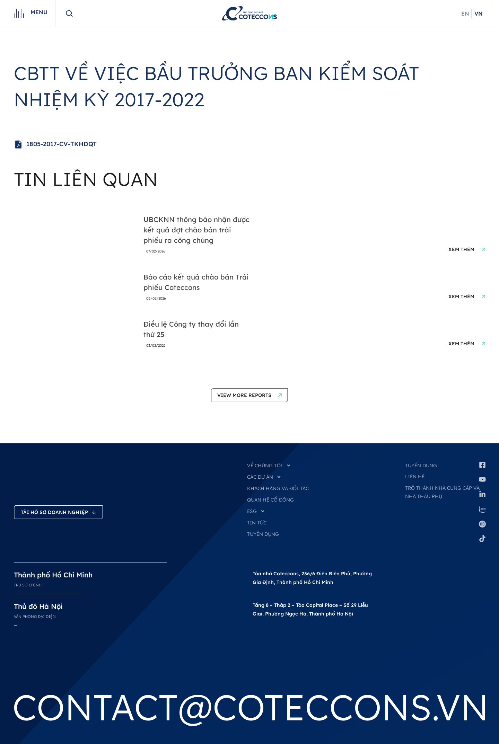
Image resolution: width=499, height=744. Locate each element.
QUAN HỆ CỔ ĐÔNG (270, 500)
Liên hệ (414, 476)
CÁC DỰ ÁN (264, 477)
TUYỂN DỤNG (263, 534)
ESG (256, 511)
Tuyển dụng (421, 465)
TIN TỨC (256, 523)
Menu (38, 12)
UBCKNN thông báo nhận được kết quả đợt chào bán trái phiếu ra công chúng (196, 230)
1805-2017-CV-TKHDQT (55, 144)
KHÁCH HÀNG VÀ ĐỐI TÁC (278, 488)
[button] (249, 395)
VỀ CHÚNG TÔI (269, 465)
